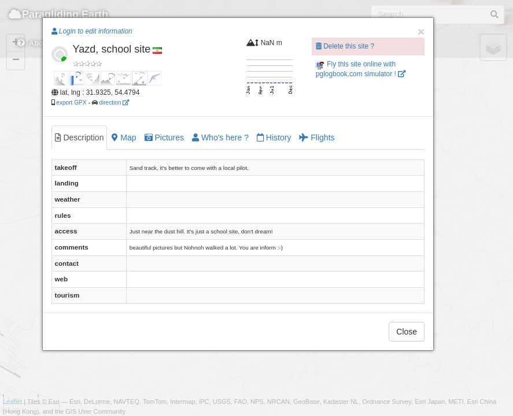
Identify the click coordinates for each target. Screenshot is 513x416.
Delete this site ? (345, 46)
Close (406, 331)
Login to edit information (91, 31)
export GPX (71, 102)
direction (114, 102)
